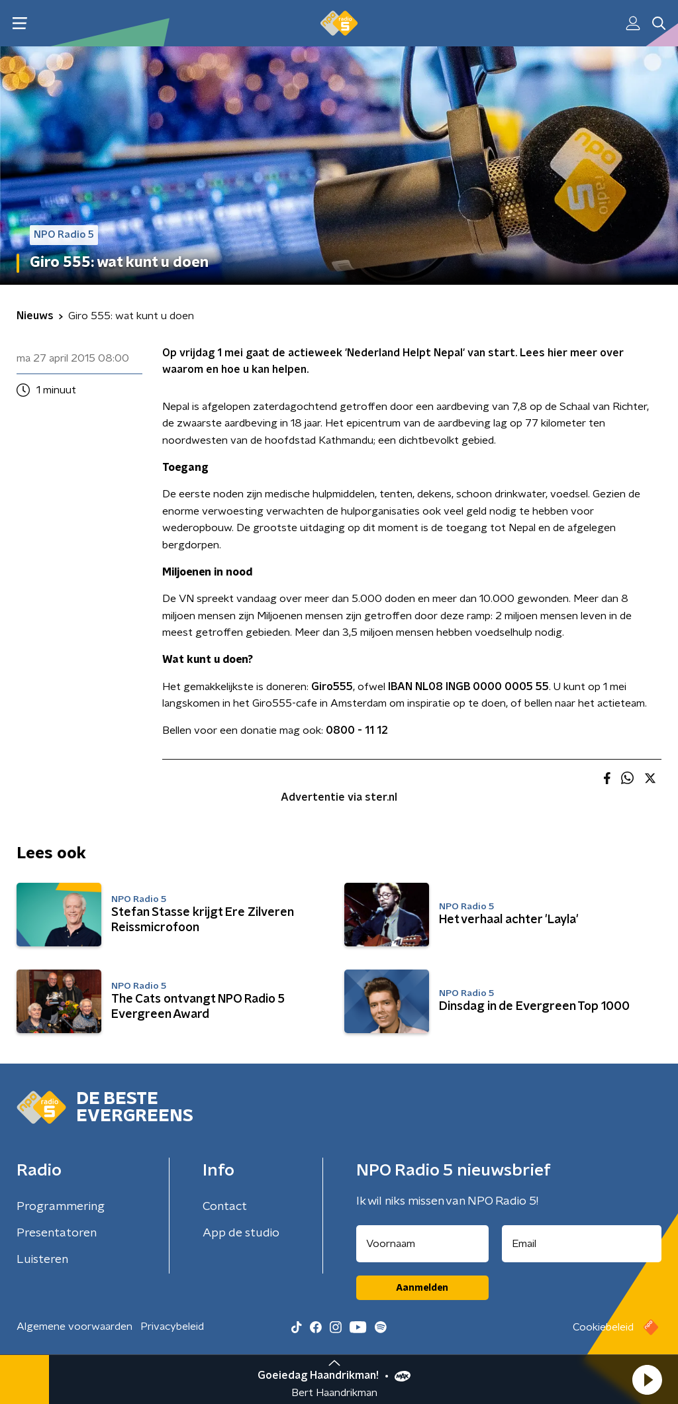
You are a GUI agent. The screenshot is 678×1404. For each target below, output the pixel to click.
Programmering (61, 1207)
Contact (225, 1207)
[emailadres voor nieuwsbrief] (582, 1243)
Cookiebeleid (603, 1327)
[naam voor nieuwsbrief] (422, 1243)
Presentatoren (57, 1233)
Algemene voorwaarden (74, 1326)
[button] (647, 1379)
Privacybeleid (172, 1326)
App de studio (241, 1233)
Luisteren (42, 1260)
